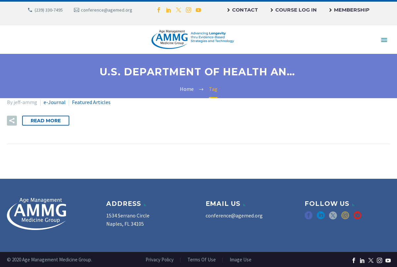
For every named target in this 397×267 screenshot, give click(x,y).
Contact (245, 10)
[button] (12, 121)
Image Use (240, 259)
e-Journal (55, 102)
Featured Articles (91, 102)
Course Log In (296, 10)
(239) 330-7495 (49, 10)
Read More (46, 121)
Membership (352, 10)
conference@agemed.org (106, 10)
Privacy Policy (160, 259)
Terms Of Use (201, 259)
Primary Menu (384, 40)
